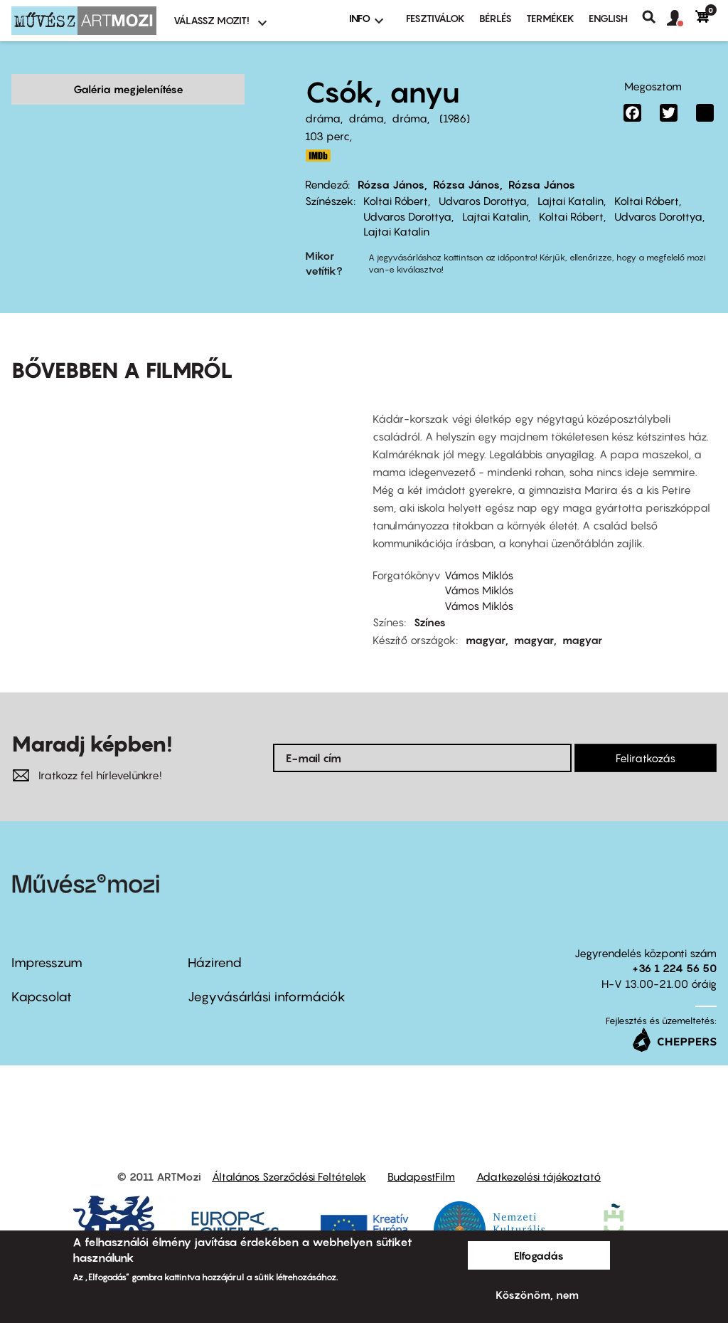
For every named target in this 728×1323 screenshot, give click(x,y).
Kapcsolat (41, 974)
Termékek (550, 18)
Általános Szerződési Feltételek (289, 1155)
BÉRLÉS (495, 18)
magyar (485, 617)
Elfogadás (539, 1255)
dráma (323, 118)
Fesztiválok (435, 18)
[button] (681, 18)
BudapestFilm (421, 1155)
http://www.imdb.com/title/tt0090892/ (318, 155)
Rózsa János (391, 184)
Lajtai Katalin (570, 200)
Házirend (215, 940)
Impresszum (46, 940)
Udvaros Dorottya (483, 200)
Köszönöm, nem (537, 1294)
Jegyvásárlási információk (267, 974)
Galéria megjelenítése (128, 89)
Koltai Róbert (395, 200)
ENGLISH (608, 18)
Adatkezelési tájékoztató (538, 1155)
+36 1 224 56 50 (674, 945)
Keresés (654, 17)
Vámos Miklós (478, 553)
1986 (454, 118)
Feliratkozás (645, 735)
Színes (430, 600)
